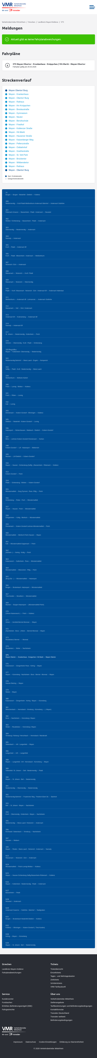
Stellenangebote (57, 1002)
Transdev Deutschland (60, 1013)
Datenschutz (31, 1042)
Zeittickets (55, 980)
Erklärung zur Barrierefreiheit (71, 1042)
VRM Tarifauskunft (58, 987)
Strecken (31, 22)
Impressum (18, 1042)
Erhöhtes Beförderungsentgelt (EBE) (17, 1006)
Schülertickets (56, 983)
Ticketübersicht (57, 969)
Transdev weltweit (58, 1017)
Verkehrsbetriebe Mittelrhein (14, 22)
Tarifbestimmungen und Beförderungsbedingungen (71, 1006)
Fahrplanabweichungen (11, 973)
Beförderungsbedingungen (61, 1020)
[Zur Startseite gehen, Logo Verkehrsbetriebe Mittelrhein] (14, 7)
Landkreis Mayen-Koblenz (48, 22)
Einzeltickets (56, 973)
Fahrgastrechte (8, 1010)
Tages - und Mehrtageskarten (63, 976)
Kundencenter (8, 999)
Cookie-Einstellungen (48, 1042)
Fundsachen (7, 1002)
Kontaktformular (57, 1010)
